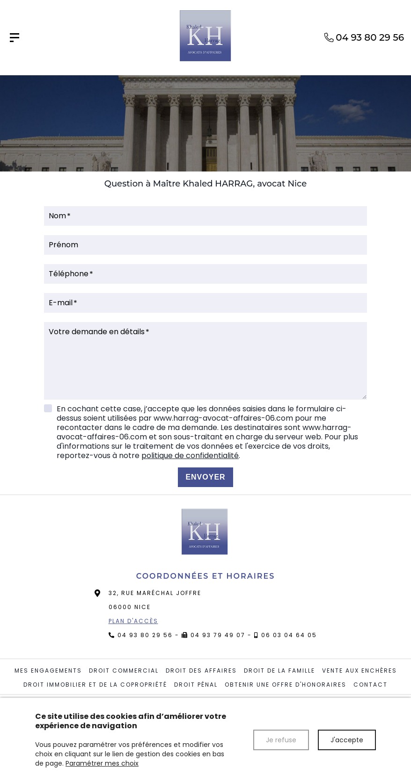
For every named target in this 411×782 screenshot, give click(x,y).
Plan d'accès (133, 621)
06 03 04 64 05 (289, 635)
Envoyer (205, 477)
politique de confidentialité (190, 455)
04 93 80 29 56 (145, 635)
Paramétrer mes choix (102, 763)
